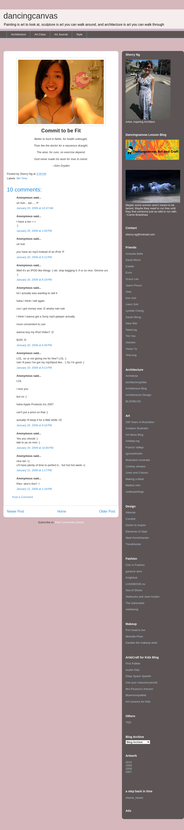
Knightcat (131, 577)
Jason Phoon (134, 285)
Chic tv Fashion (135, 565)
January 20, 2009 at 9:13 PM (34, 367)
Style (79, 34)
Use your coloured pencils (142, 682)
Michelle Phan (134, 636)
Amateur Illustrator (137, 428)
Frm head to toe (135, 630)
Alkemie (130, 512)
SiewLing (131, 329)
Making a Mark (135, 479)
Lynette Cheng (135, 310)
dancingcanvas (30, 15)
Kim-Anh (131, 298)
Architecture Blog (136, 388)
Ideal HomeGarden (137, 537)
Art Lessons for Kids (138, 701)
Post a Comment (22, 497)
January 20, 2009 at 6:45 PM (34, 345)
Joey (128, 291)
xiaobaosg (132, 609)
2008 (129, 768)
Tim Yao (131, 336)
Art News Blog (134, 434)
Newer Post (15, 511)
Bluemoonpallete (136, 695)
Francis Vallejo (135, 447)
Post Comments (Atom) (69, 522)
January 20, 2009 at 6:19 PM (34, 279)
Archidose (132, 375)
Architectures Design (138, 394)
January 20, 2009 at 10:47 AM (34, 208)
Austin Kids (132, 669)
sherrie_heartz (134, 797)
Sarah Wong (133, 317)
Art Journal (61, 34)
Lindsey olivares (135, 466)
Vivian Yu (131, 348)
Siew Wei (131, 323)
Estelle (130, 266)
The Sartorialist (135, 603)
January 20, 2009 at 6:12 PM (34, 257)
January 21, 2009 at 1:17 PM (34, 470)
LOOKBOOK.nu (135, 584)
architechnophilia (136, 382)
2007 (129, 771)
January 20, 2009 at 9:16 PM (34, 425)
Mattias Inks (133, 485)
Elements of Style (136, 531)
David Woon (133, 260)
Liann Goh (132, 304)
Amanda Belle (134, 253)
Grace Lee (132, 279)
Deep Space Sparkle (138, 676)
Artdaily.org (132, 441)
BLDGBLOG (133, 401)
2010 (129, 762)
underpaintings (135, 491)
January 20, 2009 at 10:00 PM (34, 447)
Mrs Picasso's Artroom (139, 689)
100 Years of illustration (140, 422)
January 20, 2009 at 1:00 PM (34, 230)
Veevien (130, 342)
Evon (129, 272)
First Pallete (133, 663)
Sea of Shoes (134, 590)
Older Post (107, 511)
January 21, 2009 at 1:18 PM (34, 489)
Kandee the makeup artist (141, 642)
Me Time (22, 178)
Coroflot (130, 518)
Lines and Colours (137, 472)
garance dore (134, 571)
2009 (129, 765)
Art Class (40, 34)
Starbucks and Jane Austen (142, 596)
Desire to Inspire (136, 525)
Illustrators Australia (138, 460)
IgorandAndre (134, 453)
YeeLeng (131, 355)
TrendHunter (133, 544)
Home (61, 511)
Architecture (18, 34)
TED (128, 722)
